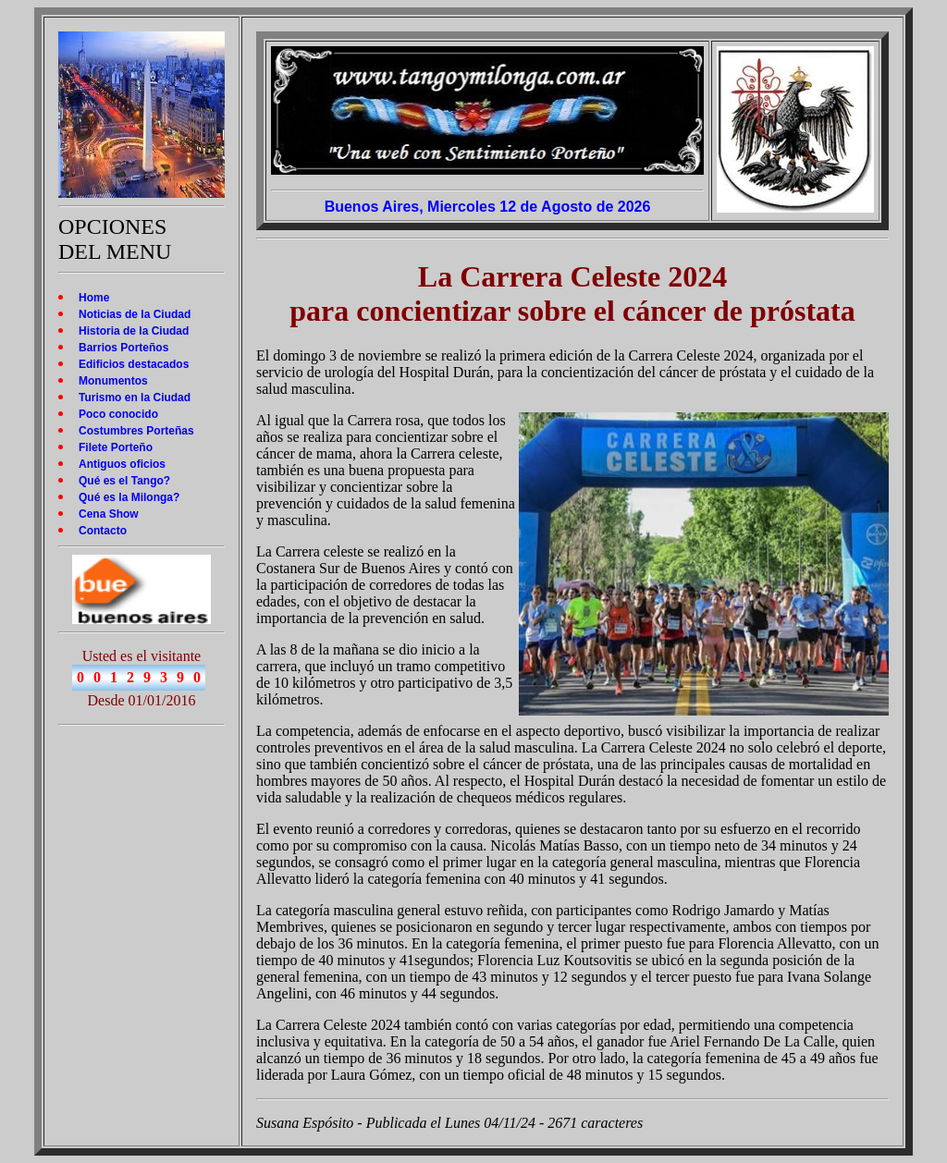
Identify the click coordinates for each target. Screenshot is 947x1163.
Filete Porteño (116, 447)
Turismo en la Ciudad (135, 397)
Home (94, 297)
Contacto (103, 530)
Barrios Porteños (123, 347)
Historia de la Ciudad (134, 330)
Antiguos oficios (122, 464)
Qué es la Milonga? (129, 497)
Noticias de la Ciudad (135, 314)
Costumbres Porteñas (136, 430)
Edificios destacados (134, 364)
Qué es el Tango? (124, 480)
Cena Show (109, 514)
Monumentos (113, 380)
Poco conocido (118, 414)
